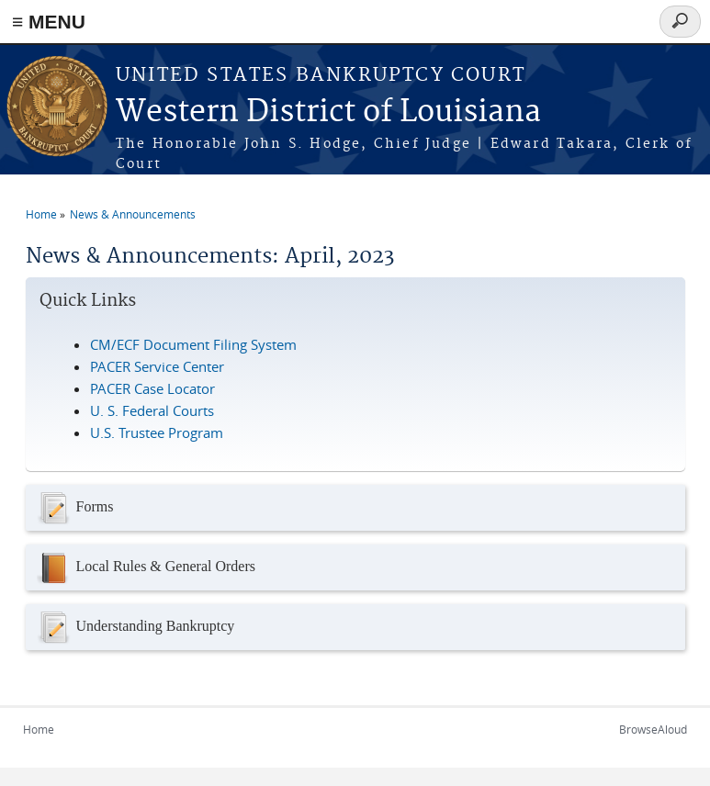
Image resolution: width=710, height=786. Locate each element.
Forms (74, 507)
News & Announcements (133, 214)
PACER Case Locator (152, 388)
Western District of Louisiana (328, 112)
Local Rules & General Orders (145, 567)
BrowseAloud (653, 729)
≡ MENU (48, 21)
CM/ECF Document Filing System (193, 344)
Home (41, 214)
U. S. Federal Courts (152, 410)
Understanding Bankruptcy (135, 627)
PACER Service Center (157, 366)
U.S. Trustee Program (156, 432)
